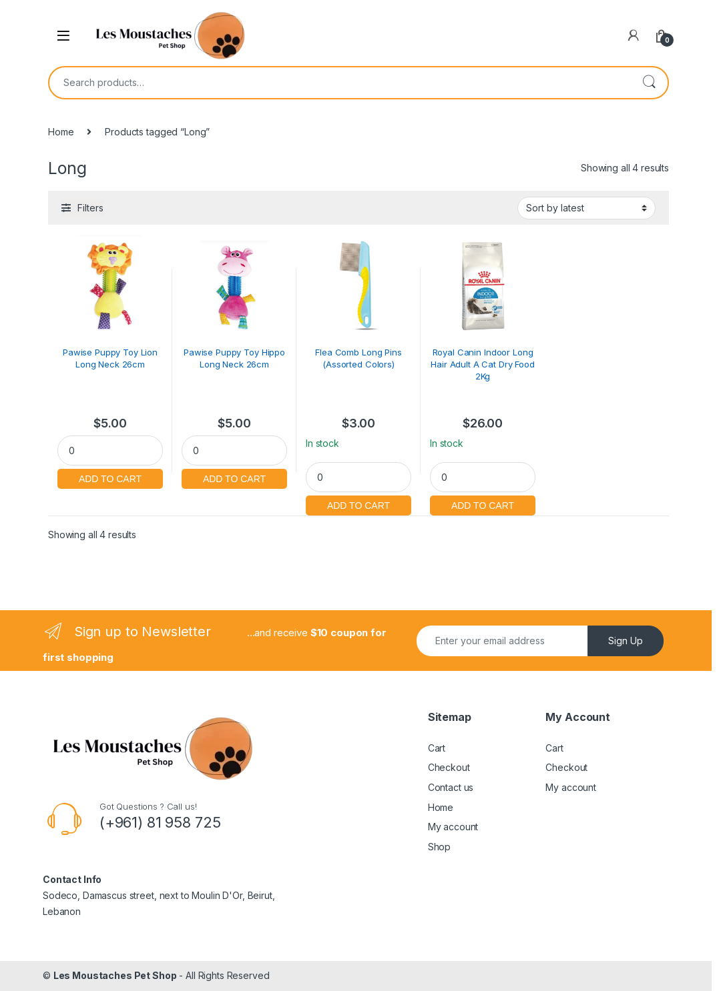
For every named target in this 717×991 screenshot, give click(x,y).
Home (60, 131)
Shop (439, 846)
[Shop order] (586, 208)
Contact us (451, 787)
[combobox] (339, 82)
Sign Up (625, 640)
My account (453, 826)
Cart (436, 748)
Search (649, 82)
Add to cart (110, 477)
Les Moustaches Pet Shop (115, 975)
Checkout (449, 767)
